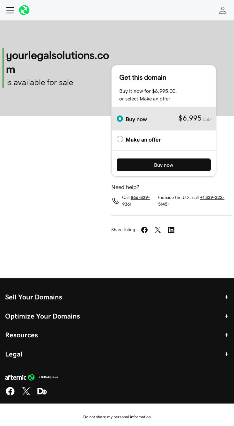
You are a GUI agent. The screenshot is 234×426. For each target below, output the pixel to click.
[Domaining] (42, 394)
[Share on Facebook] (144, 230)
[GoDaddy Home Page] (31, 378)
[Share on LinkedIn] (171, 230)
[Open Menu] (7, 10)
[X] (26, 394)
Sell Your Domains (33, 296)
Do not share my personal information (117, 417)
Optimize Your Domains (42, 316)
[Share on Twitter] (158, 230)
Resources (21, 334)
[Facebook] (10, 394)
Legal (13, 353)
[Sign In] (223, 10)
